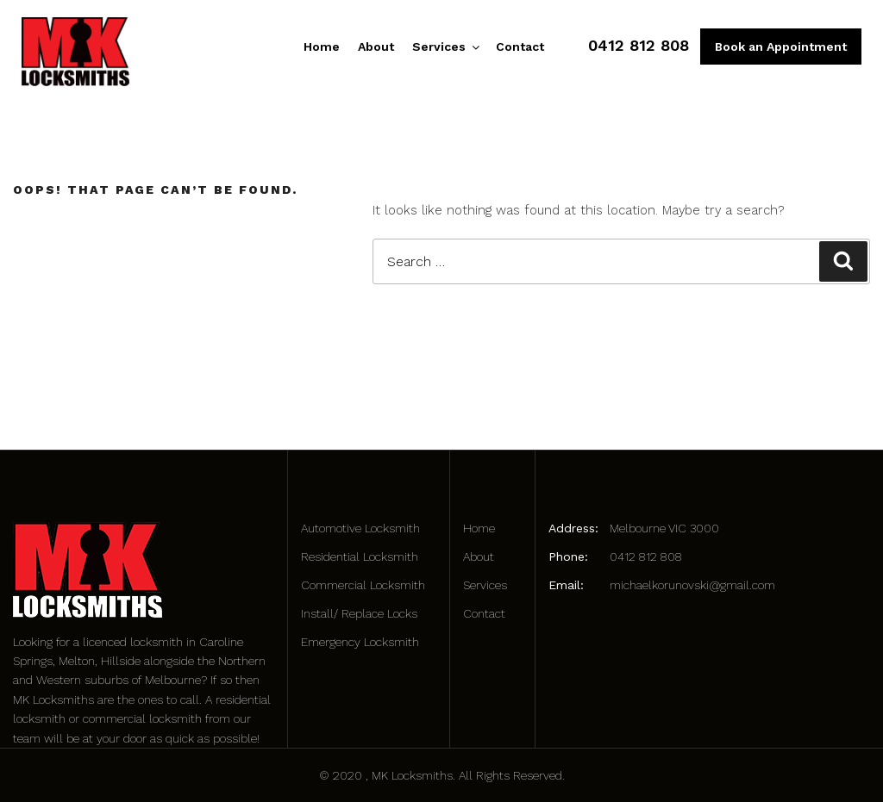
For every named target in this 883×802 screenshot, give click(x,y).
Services (445, 46)
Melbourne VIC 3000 (664, 528)
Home (322, 46)
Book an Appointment (781, 46)
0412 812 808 (638, 45)
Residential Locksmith (359, 556)
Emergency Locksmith (360, 642)
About (376, 46)
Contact (520, 46)
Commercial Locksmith (363, 585)
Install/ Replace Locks (359, 613)
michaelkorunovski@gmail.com (692, 585)
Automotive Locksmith (360, 528)
